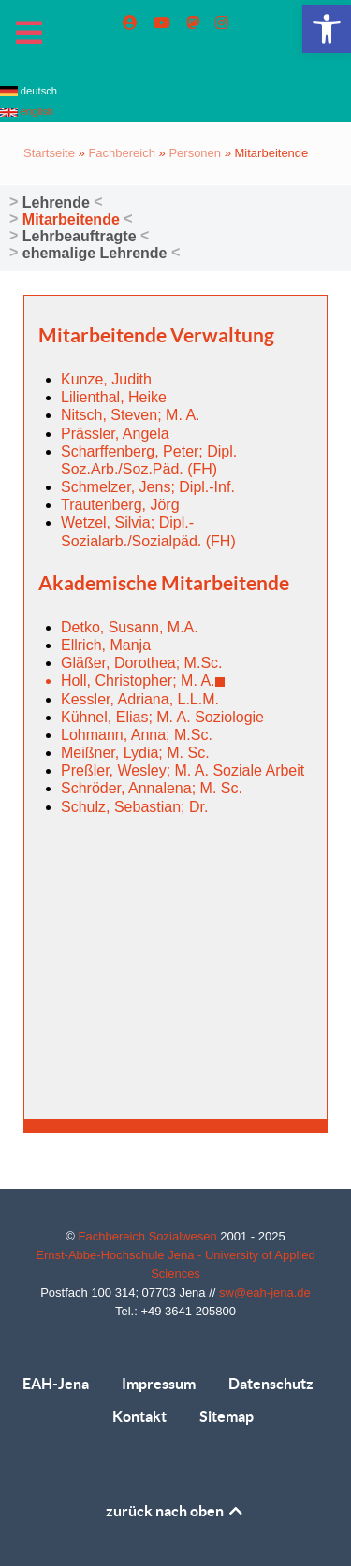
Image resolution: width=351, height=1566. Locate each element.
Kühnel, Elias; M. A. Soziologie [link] (162, 717)
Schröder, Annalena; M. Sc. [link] (151, 788)
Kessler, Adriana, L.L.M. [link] (140, 699)
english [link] (26, 111)
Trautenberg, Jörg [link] (120, 505)
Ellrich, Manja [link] (106, 645)
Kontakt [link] (139, 1416)
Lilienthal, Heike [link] (114, 397)
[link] (326, 29)
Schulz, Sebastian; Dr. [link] (134, 807)
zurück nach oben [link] (175, 1510)
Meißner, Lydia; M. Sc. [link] (135, 753)
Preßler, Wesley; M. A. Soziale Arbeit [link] (182, 770)
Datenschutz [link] (271, 1383)
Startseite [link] (49, 153)
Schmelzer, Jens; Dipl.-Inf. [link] (148, 487)
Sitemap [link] (226, 1416)
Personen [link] (194, 153)
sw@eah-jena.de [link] (265, 1292)
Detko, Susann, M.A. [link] (129, 627)
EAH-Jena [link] (55, 1383)
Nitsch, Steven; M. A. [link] (130, 415)
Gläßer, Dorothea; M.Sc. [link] (142, 663)
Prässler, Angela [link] (115, 434)
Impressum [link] (159, 1383)
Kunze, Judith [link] (106, 379)
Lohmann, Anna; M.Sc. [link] (136, 735)
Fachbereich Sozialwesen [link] (150, 1236)
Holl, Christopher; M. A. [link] (143, 681)
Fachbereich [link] (121, 153)
